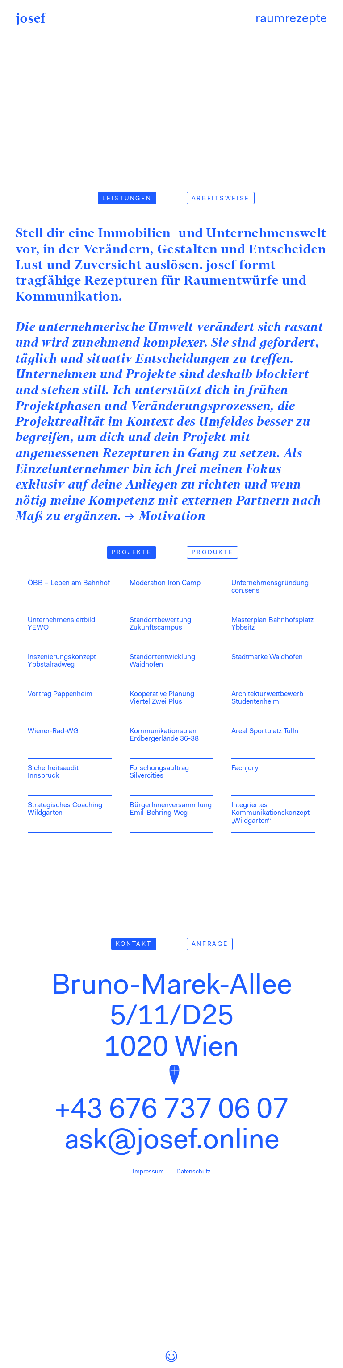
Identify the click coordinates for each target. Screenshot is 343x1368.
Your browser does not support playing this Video (171, 85)
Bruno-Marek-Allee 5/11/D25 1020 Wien (171, 1017)
